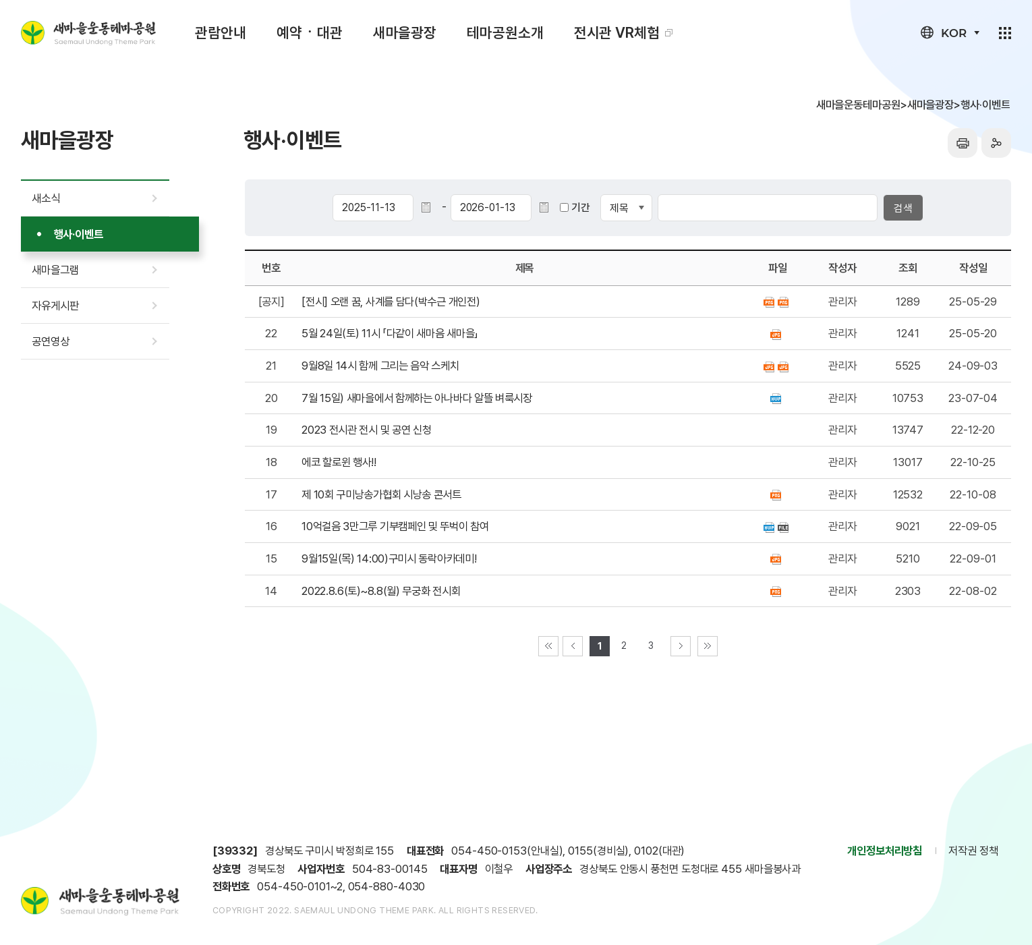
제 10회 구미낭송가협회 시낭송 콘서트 (381, 494)
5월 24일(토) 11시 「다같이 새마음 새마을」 (390, 333)
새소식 (46, 198)
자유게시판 (55, 305)
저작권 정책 (973, 850)
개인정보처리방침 (884, 850)
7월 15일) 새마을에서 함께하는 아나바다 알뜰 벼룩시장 (417, 398)
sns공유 (996, 143)
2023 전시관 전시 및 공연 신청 (366, 429)
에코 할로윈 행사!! (339, 462)
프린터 (962, 143)
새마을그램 (55, 270)
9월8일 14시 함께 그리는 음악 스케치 (380, 365)
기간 (580, 207)
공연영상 (50, 341)
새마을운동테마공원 (88, 33)
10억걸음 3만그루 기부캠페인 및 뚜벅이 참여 (395, 526)
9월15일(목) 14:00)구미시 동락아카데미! (389, 558)
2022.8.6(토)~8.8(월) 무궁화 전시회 (381, 591)
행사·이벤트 (78, 234)
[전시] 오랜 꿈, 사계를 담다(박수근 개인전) (391, 301)
